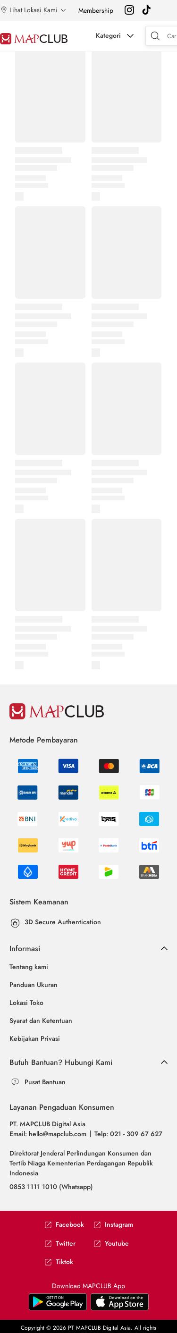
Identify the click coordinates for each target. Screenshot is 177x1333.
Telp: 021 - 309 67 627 (128, 1134)
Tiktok (58, 1261)
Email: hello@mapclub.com (47, 1134)
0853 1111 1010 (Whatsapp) (51, 1186)
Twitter (60, 1243)
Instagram (113, 1224)
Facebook (64, 1224)
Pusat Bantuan (45, 1082)
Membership (95, 10)
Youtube (111, 1243)
